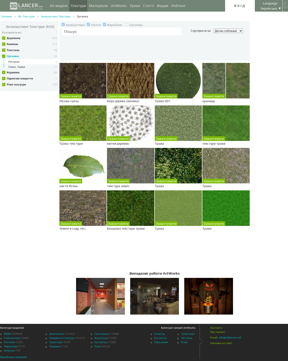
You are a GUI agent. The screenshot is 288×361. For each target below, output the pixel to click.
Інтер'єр (9, 350)
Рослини (9, 342)
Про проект (217, 332)
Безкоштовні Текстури (55, 16)
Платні (94, 25)
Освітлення (56, 333)
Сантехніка (101, 333)
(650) (30, 26)
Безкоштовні (74, 25)
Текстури (78, 5)
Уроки (135, 5)
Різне (97, 346)
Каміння (32, 44)
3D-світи (186, 338)
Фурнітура (101, 338)
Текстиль (32, 50)
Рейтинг (178, 5)
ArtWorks (119, 5)
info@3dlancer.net (230, 337)
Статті (148, 5)
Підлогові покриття (32, 78)
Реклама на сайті (221, 343)
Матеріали (98, 5)
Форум (162, 5)
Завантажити (71, 96)
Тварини (54, 346)
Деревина (32, 38)
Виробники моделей (13, 357)
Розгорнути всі (12, 32)
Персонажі (11, 346)
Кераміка (32, 72)
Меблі (8, 333)
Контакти (216, 327)
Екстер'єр (100, 342)
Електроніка (12, 338)
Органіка (82, 16)
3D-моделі (58, 5)
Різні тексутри (32, 84)
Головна (6, 16)
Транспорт (56, 342)
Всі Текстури (26, 16)
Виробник (113, 25)
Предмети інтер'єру (61, 338)
